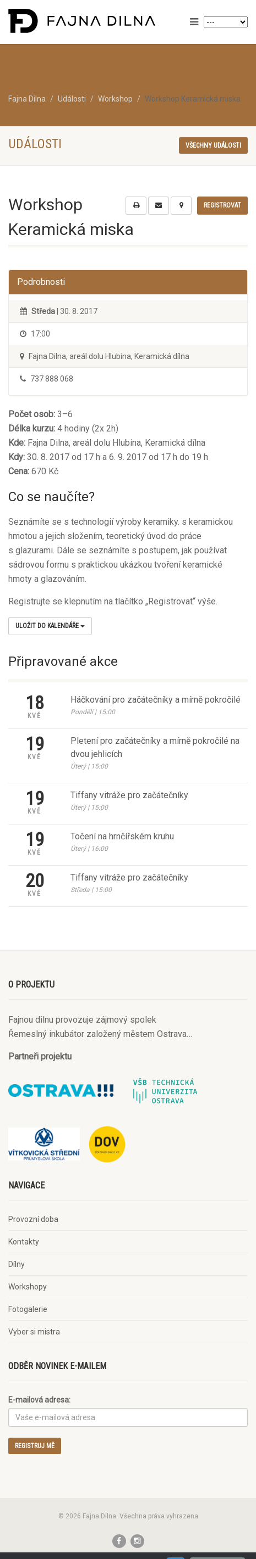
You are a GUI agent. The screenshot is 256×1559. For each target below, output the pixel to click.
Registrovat (222, 205)
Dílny (16, 1264)
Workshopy (27, 1286)
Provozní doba (33, 1219)
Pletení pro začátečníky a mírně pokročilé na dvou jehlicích (154, 747)
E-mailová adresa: (39, 1399)
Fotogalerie (27, 1309)
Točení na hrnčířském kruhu (122, 836)
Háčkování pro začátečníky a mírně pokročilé (155, 699)
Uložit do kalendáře (50, 626)
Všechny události (213, 145)
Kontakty (23, 1241)
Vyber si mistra (34, 1331)
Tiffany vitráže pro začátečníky (129, 795)
